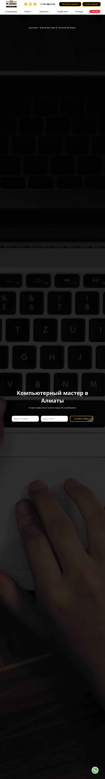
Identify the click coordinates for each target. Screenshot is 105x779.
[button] (91, 4)
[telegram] (35, 4)
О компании (11, 11)
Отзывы (79, 11)
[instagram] (30, 4)
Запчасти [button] (44, 11)
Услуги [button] (27, 11)
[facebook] (25, 4)
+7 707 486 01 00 (47, 4)
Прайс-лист (62, 11)
